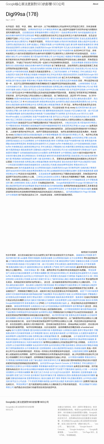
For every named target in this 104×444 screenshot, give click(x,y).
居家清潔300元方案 (50, 261)
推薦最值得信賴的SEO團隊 (83, 375)
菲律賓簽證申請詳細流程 (27, 312)
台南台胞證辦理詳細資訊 (63, 348)
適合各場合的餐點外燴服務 (32, 369)
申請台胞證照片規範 (87, 162)
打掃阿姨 (60, 141)
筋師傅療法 (47, 159)
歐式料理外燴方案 (84, 107)
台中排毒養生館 (32, 348)
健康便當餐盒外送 (28, 104)
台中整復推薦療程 (72, 309)
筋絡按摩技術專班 (69, 32)
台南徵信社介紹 (38, 306)
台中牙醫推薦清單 (26, 339)
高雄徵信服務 (46, 258)
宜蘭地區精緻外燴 (18, 378)
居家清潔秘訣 (30, 270)
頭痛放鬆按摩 (33, 101)
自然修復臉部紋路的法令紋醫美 (34, 153)
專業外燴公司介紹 (51, 80)
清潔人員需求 (31, 183)
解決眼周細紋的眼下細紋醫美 (39, 294)
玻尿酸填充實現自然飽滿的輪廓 (28, 135)
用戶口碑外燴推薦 (68, 267)
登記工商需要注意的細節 (21, 119)
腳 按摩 (74, 44)
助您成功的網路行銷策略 (41, 68)
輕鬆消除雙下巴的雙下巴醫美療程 (60, 369)
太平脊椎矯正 (74, 71)
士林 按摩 (22, 110)
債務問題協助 (14, 288)
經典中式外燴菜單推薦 (16, 294)
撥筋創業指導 (27, 150)
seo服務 (23, 258)
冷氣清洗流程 (41, 77)
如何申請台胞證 (57, 381)
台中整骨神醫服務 (51, 135)
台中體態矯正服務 (69, 153)
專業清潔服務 (12, 339)
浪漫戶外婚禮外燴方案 (42, 116)
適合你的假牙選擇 (70, 162)
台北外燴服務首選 (61, 98)
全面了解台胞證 (36, 360)
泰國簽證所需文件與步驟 (42, 98)
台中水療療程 (24, 56)
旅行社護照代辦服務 (21, 330)
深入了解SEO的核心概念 (58, 279)
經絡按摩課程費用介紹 (80, 101)
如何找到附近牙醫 (80, 138)
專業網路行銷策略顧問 (31, 125)
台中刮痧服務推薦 (82, 144)
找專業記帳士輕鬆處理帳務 (65, 86)
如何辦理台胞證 (63, 101)
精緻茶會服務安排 (86, 44)
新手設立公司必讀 (36, 89)
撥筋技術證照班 (70, 74)
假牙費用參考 (79, 306)
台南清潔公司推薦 (49, 165)
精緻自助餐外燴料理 (34, 65)
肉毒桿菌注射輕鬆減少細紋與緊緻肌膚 (25, 50)
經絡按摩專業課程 (18, 144)
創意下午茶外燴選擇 (89, 291)
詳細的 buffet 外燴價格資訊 (61, 144)
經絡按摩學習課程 (71, 38)
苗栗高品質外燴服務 (69, 80)
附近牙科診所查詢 (55, 74)
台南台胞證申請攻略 (76, 300)
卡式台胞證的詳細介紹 (79, 116)
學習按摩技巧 (22, 384)
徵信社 (46, 333)
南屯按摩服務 (28, 186)
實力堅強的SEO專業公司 (41, 56)
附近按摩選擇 (92, 336)
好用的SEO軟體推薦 (68, 41)
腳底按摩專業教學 (22, 306)
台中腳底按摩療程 (51, 29)
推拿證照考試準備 (70, 125)
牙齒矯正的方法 (83, 276)
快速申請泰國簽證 (29, 288)
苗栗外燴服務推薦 (85, 171)
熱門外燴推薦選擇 (45, 288)
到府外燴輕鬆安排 (35, 342)
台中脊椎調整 (37, 333)
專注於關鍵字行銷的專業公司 (68, 285)
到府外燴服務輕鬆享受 (51, 125)
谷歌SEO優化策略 (14, 156)
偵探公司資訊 (22, 89)
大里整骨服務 (49, 297)
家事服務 (47, 65)
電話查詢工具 (16, 101)
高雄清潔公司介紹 (83, 68)
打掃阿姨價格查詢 (16, 348)
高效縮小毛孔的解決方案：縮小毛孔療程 (36, 264)
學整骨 (64, 378)
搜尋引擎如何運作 (35, 297)
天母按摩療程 (53, 339)
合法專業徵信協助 (43, 168)
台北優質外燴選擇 (87, 333)
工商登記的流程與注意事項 (48, 177)
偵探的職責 (19, 65)
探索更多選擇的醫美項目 (64, 68)
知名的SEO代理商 (18, 171)
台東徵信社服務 (27, 47)
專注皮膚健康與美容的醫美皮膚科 (62, 171)
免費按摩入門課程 (51, 267)
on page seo (83, 125)
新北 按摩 (26, 44)
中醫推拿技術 (14, 125)
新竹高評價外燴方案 (36, 110)
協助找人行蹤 (81, 369)
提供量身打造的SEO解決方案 (43, 375)
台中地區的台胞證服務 (24, 77)
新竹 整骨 (56, 378)
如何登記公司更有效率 (34, 276)
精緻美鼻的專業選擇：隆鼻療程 (70, 297)
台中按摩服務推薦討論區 (56, 303)
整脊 (53, 141)
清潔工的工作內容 (41, 372)
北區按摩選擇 (61, 300)
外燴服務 (42, 74)
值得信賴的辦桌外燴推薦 (32, 113)
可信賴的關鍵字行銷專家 (54, 113)
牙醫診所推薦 (46, 44)
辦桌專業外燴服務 (86, 339)
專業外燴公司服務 (35, 80)
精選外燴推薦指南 (44, 86)
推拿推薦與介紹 (32, 303)
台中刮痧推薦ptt (52, 306)
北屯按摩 (94, 261)
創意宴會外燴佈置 (58, 333)
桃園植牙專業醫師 (73, 56)
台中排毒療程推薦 (43, 141)
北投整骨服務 (86, 372)
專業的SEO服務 (52, 41)
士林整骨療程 (84, 83)
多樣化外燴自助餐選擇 (20, 273)
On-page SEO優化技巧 (85, 183)
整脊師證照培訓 (50, 50)
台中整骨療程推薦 (20, 71)
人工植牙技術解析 (59, 71)
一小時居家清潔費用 (15, 165)
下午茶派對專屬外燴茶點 (39, 381)
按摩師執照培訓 (35, 29)
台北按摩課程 (26, 116)
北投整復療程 (45, 348)
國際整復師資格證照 (55, 110)
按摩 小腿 (37, 159)
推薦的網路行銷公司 (17, 267)
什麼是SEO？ (55, 32)
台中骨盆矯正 (59, 56)
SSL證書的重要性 (75, 378)
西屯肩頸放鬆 (28, 35)
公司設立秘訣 (24, 38)
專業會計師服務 (31, 74)
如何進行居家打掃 (39, 279)
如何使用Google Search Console (54, 363)
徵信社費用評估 (21, 41)
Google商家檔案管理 (40, 38)
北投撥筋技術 (28, 32)
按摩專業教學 (54, 153)
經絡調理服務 (12, 122)
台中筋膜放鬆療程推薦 (40, 180)
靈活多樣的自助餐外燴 (40, 330)
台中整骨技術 (37, 318)
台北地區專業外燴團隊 (22, 345)
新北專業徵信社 (29, 156)
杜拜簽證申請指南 (78, 89)
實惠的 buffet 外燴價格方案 (57, 89)
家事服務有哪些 (42, 32)
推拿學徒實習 (55, 162)
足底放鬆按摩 (45, 174)
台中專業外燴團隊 (39, 273)
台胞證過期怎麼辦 (80, 351)
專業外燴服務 (57, 38)
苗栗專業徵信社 (19, 342)
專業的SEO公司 (80, 165)
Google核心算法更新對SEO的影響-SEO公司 (35, 4)
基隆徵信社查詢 (64, 375)
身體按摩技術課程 (47, 101)
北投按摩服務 (77, 62)
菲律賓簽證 (41, 156)
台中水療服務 (12, 195)
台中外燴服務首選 (77, 180)
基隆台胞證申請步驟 (87, 41)
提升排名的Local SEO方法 (77, 113)
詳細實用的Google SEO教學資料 (49, 47)
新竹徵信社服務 (19, 80)
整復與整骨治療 (54, 77)
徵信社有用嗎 (92, 300)
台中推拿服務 (71, 189)
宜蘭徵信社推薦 (83, 261)
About (95, 4)
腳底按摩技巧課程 (67, 261)
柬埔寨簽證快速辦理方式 (38, 144)
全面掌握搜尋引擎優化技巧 (80, 150)
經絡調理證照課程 (33, 261)
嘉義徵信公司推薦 (84, 255)
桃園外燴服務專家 (77, 279)
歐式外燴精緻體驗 (55, 186)
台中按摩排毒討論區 (61, 44)
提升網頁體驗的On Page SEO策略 (81, 192)
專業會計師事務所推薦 (18, 360)
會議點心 (35, 44)
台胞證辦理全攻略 (24, 336)
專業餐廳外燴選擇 (47, 366)
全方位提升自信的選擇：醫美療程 (65, 372)
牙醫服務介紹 (59, 147)
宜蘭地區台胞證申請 (42, 150)
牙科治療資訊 (86, 71)
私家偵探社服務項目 (74, 381)
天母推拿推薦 (18, 162)
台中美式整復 (41, 339)
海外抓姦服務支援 (86, 32)
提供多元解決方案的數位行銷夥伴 (39, 300)
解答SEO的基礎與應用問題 (59, 156)
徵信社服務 (46, 378)
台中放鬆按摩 (80, 336)
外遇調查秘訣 (14, 150)
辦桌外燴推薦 (41, 186)
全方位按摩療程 (27, 141)
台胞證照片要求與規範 (44, 285)
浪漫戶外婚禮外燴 (65, 50)
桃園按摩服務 (14, 113)
